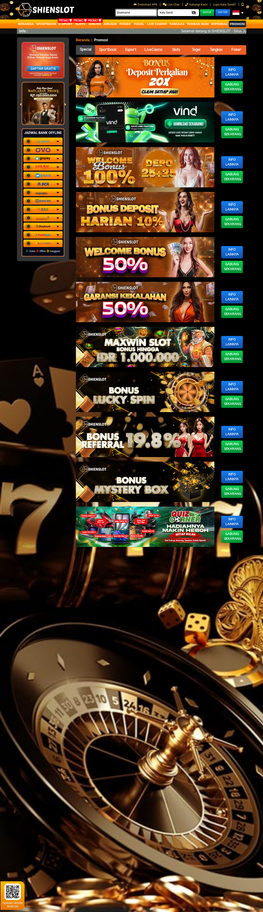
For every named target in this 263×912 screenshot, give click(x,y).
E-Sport (65, 24)
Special (85, 49)
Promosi (237, 24)
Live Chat (171, 4)
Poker (124, 24)
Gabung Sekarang (232, 87)
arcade (110, 24)
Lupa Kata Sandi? (225, 4)
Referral (219, 24)
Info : (23, 31)
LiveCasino (153, 50)
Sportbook (46, 24)
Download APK (145, 4)
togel (139, 24)
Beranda (26, 24)
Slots (80, 24)
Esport (130, 50)
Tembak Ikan (198, 24)
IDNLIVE (95, 24)
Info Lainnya (232, 72)
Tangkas (177, 24)
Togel (195, 50)
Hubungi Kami (196, 4)
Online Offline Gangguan (43, 251)
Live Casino (157, 24)
